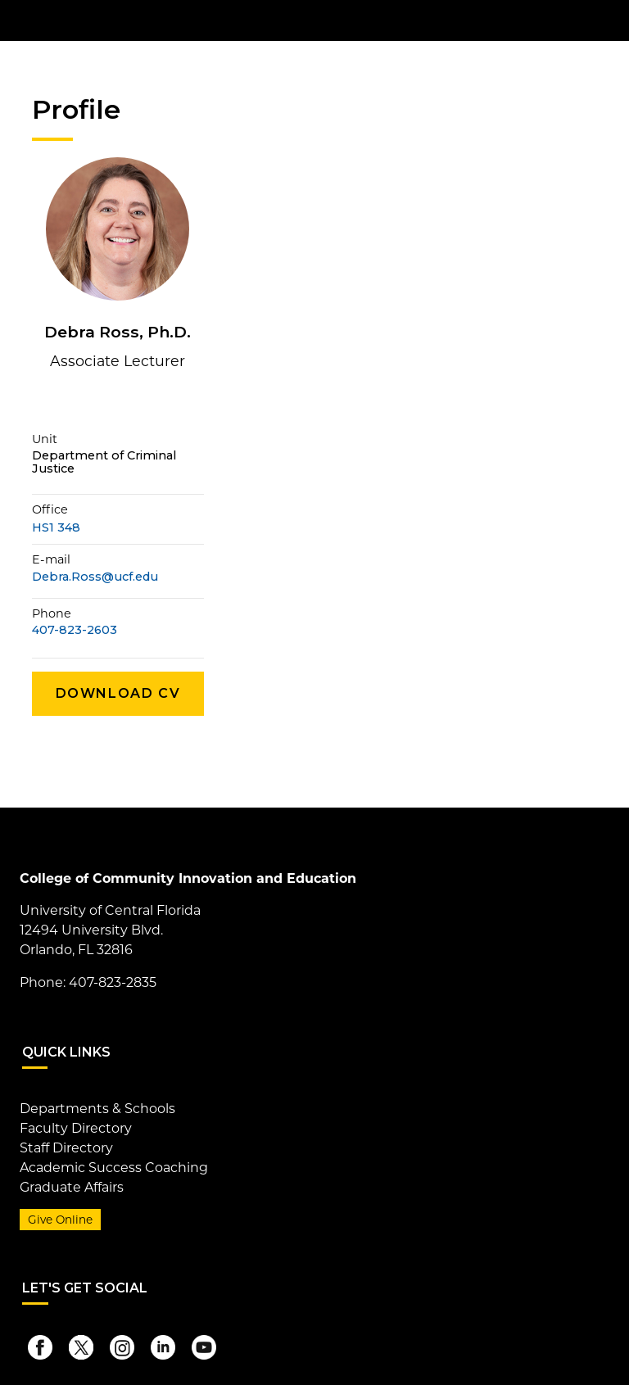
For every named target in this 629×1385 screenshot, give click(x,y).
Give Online (60, 1219)
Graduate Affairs (72, 1187)
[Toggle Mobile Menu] (593, 19)
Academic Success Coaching (114, 1167)
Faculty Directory (76, 1128)
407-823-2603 (74, 630)
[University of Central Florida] (141, 20)
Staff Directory (66, 1148)
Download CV (118, 693)
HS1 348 (56, 527)
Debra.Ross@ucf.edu (95, 576)
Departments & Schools (97, 1108)
